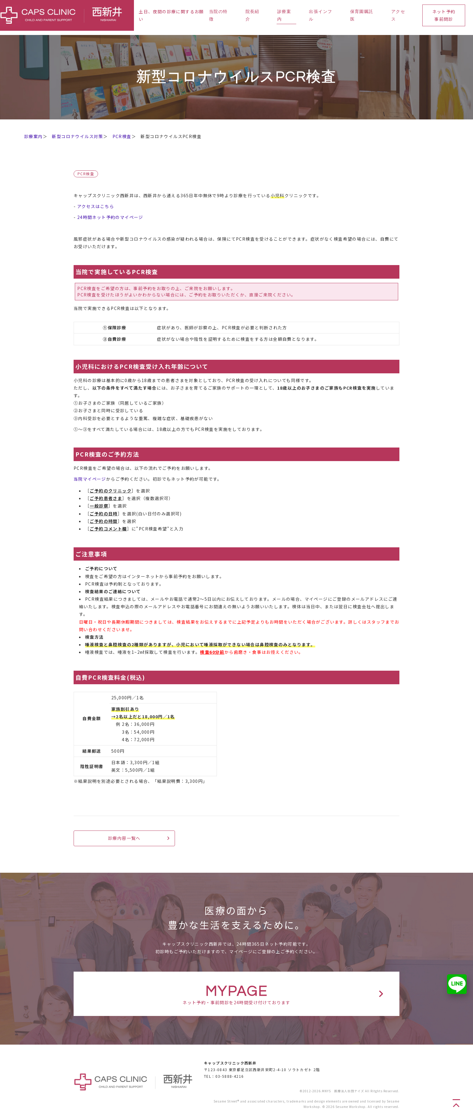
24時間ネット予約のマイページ (110, 217)
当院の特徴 (218, 15)
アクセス (398, 15)
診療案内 (284, 15)
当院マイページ (90, 479)
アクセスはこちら (95, 206)
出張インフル (320, 15)
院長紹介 (252, 15)
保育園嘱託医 (361, 15)
